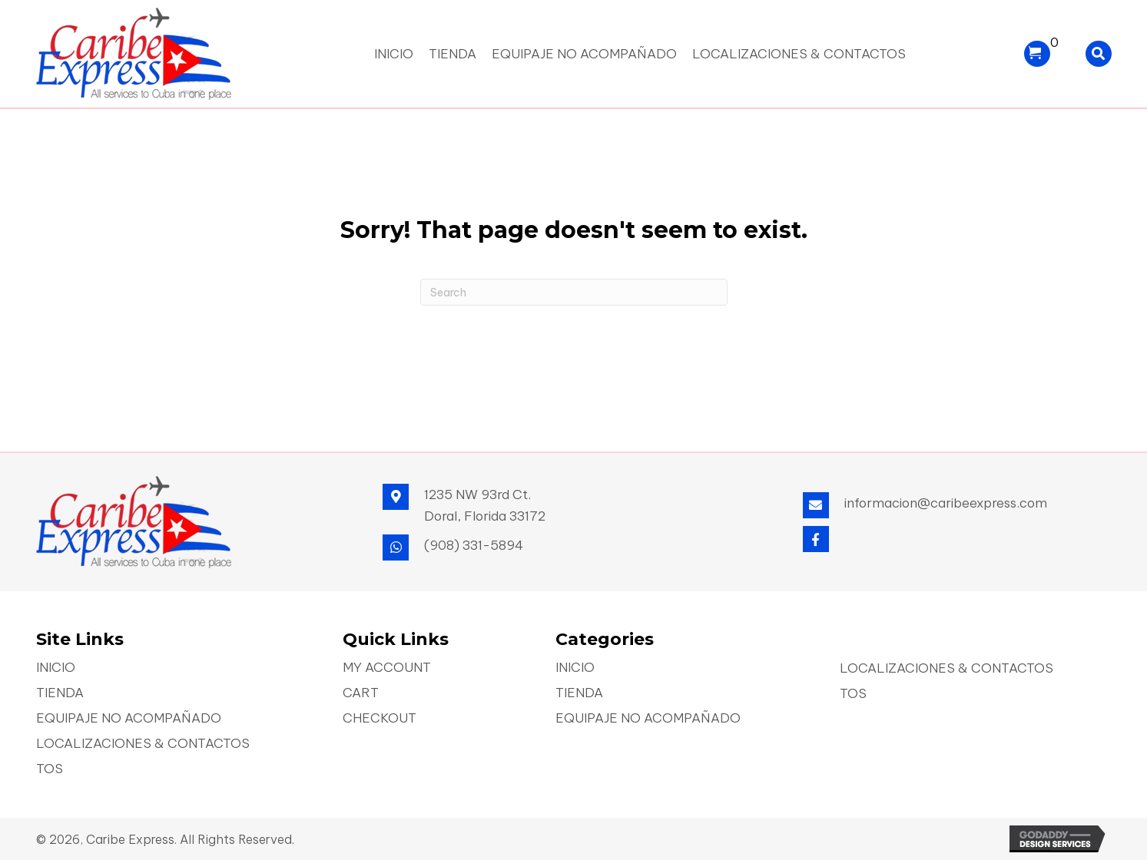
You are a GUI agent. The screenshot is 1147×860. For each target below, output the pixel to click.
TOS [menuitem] (49, 769)
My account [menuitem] (387, 668)
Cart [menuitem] (361, 693)
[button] (816, 539)
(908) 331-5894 (473, 545)
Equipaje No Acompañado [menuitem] (128, 719)
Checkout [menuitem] (379, 719)
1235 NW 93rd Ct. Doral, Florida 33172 (484, 505)
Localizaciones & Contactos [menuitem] (143, 744)
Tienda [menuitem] (60, 693)
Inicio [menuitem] (55, 668)
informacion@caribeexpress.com (945, 503)
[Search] (574, 292)
